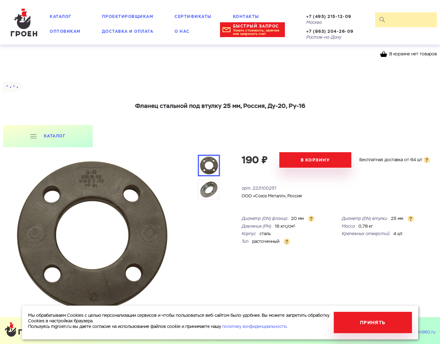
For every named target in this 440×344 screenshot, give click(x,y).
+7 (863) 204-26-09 (330, 31)
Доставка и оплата (128, 31)
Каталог (61, 16)
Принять (373, 322)
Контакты (246, 16)
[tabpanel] (91, 236)
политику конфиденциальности (254, 327)
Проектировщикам (128, 16)
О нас (182, 31)
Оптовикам (65, 31)
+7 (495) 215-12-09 (329, 16)
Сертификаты (193, 16)
